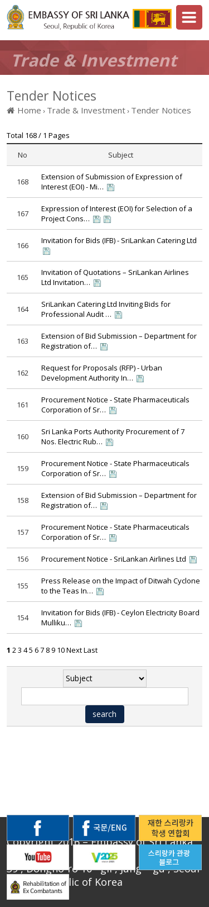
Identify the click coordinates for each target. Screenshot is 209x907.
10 (61, 650)
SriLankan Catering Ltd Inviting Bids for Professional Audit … (106, 309)
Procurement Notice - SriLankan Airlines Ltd (113, 559)
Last (91, 650)
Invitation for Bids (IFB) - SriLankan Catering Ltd (119, 240)
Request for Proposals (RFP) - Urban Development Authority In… (101, 373)
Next (74, 650)
